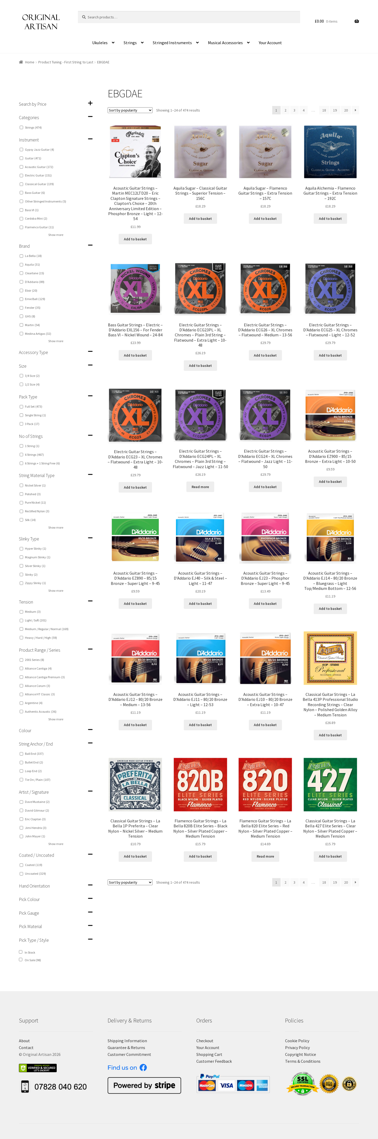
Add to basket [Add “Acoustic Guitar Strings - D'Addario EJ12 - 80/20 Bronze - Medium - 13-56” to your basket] (135, 724)
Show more (55, 235)
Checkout (204, 1040)
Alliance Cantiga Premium (45, 677)
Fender (32, 308)
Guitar (33, 158)
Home (29, 62)
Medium (33, 612)
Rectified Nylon (37, 511)
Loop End (33, 771)
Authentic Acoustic (40, 711)
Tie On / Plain (37, 780)
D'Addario (34, 282)
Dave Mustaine (37, 802)
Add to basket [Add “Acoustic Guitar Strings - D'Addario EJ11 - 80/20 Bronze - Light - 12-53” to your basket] (200, 724)
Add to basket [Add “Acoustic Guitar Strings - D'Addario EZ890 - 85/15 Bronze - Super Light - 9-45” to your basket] (135, 603)
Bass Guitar (35, 193)
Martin (32, 325)
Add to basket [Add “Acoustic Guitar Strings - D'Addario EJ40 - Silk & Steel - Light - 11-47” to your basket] (200, 603)
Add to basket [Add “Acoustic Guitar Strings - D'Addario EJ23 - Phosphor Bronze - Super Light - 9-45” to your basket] (265, 603)
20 (346, 110)
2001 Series (34, 660)
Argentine (34, 703)
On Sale (33, 960)
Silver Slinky (35, 566)
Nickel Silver (35, 485)
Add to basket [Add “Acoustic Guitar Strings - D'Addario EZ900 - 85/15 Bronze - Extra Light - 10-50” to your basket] (330, 481)
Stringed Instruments (172, 42)
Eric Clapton (35, 819)
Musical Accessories (225, 42)
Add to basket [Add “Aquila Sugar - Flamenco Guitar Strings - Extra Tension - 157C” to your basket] (265, 218)
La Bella (33, 256)
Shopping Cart (209, 1054)
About (24, 1040)
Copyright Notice (300, 1054)
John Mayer (35, 836)
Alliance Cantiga (38, 668)
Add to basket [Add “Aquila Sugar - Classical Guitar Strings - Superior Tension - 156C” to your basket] (200, 218)
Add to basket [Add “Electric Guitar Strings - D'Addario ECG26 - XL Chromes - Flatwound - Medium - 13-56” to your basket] (265, 355)
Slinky (31, 574)
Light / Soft (35, 620)
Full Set (33, 406)
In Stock (30, 952)
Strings (130, 42)
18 (324, 110)
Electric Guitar (38, 175)
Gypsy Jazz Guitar (39, 149)
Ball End (34, 754)
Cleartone (34, 273)
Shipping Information (127, 1040)
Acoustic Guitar (39, 167)
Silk (30, 520)
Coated (33, 865)
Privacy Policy (297, 1047)
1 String (32, 446)
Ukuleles (100, 42)
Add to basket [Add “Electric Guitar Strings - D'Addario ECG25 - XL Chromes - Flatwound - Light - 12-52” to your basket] (330, 355)
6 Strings (34, 455)
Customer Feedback (214, 1061)
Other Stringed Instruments (45, 201)
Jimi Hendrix (35, 828)
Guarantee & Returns (126, 1047)
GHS (30, 316)
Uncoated (35, 873)
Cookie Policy (297, 1040)
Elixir (31, 290)
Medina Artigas (38, 334)
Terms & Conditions (303, 1061)
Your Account (270, 42)
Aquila (32, 264)
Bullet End (34, 762)
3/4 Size (32, 376)
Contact (26, 1047)
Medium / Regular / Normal (47, 629)
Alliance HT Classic (40, 694)
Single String (35, 415)
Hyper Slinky (35, 548)
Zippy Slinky (35, 583)
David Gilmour (37, 810)
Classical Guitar (39, 184)
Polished (33, 494)
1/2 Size (32, 384)
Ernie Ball (35, 299)
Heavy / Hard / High (41, 638)
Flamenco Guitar (39, 227)
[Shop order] (130, 110)
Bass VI (32, 210)
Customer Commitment (129, 1054)
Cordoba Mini (36, 218)
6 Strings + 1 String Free (42, 463)
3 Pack (32, 424)
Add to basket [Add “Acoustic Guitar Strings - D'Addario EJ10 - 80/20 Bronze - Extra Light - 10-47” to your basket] (265, 724)
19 (335, 110)
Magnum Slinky (37, 557)
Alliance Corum (37, 686)
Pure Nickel (35, 502)
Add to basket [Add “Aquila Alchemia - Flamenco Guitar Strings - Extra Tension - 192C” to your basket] (330, 218)
